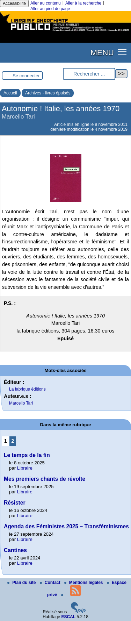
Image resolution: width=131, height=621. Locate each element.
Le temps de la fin (27, 455)
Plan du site (22, 582)
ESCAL (68, 616)
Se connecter (26, 75)
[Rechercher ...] (89, 74)
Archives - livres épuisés (47, 93)
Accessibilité (14, 3)
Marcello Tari (21, 403)
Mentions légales (84, 582)
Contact (50, 582)
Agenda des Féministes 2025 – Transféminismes (66, 526)
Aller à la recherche (83, 3)
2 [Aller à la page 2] (12, 441)
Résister (15, 503)
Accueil (10, 93)
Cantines (15, 550)
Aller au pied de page (50, 8)
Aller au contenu (45, 3)
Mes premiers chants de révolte (44, 479)
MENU (102, 52)
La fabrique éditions (27, 389)
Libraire (24, 468)
